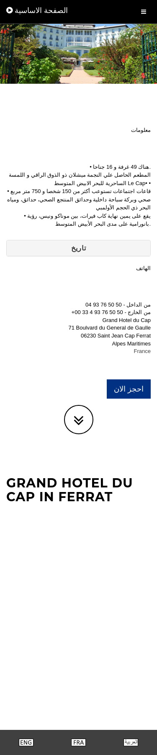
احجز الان (129, 389)
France (142, 351)
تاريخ (78, 248)
